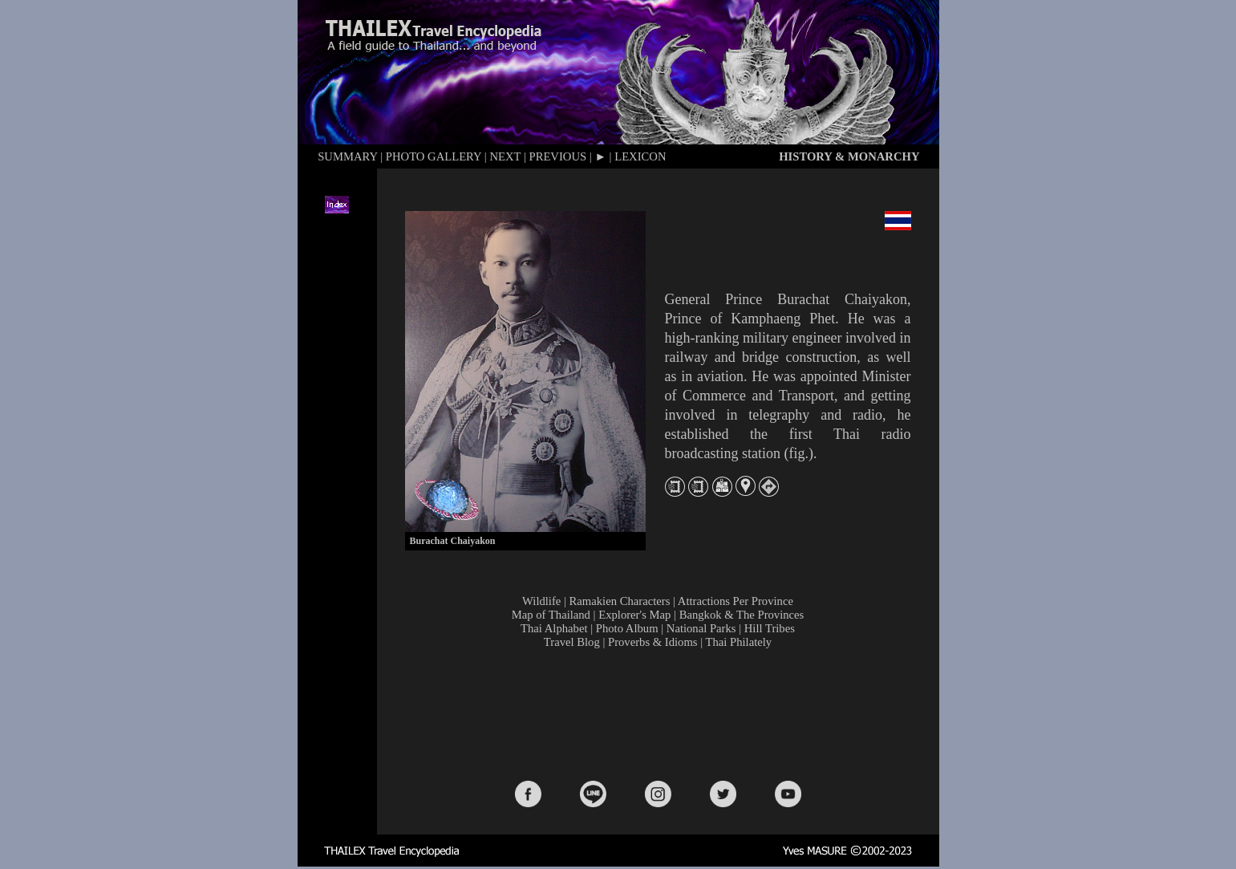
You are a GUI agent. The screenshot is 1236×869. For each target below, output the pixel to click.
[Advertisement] (661, 713)
